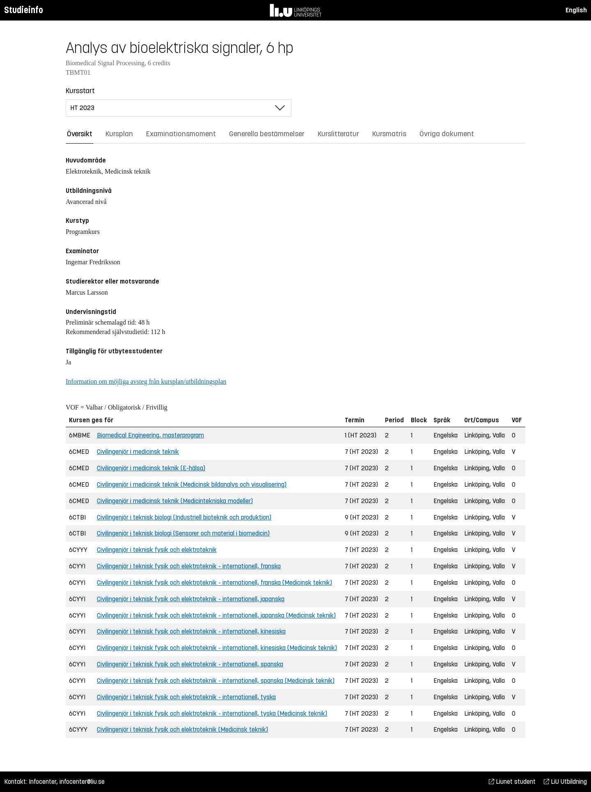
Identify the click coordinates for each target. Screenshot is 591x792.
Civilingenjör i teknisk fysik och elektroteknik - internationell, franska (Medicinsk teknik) (214, 582)
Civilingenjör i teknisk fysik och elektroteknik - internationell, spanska (190, 664)
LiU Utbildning (565, 781)
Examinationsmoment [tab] (181, 133)
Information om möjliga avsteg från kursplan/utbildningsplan (146, 381)
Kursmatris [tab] (389, 133)
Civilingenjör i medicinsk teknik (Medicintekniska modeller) (175, 501)
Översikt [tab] (79, 133)
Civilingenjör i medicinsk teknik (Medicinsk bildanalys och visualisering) (191, 484)
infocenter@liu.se (82, 781)
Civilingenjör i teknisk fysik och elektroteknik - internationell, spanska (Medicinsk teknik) (215, 680)
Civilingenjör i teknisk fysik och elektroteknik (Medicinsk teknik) (182, 729)
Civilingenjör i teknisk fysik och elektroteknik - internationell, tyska (186, 697)
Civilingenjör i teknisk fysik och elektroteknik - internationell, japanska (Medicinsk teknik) (216, 615)
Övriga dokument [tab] (446, 133)
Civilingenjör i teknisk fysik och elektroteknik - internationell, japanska (190, 599)
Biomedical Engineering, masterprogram (150, 435)
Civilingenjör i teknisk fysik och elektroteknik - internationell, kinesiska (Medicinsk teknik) (217, 648)
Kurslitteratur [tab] (338, 133)
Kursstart (80, 90)
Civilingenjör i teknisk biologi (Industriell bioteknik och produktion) (184, 517)
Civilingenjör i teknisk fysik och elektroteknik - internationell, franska (189, 566)
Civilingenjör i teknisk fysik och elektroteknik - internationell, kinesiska (191, 631)
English (576, 10)
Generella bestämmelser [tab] (267, 133)
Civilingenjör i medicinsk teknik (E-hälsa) (151, 468)
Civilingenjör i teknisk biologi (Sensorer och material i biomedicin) (183, 533)
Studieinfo (23, 10)
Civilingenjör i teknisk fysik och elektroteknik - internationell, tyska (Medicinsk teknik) (212, 713)
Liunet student (512, 781)
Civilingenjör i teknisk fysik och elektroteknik (157, 550)
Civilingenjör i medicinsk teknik (138, 452)
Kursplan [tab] (119, 133)
